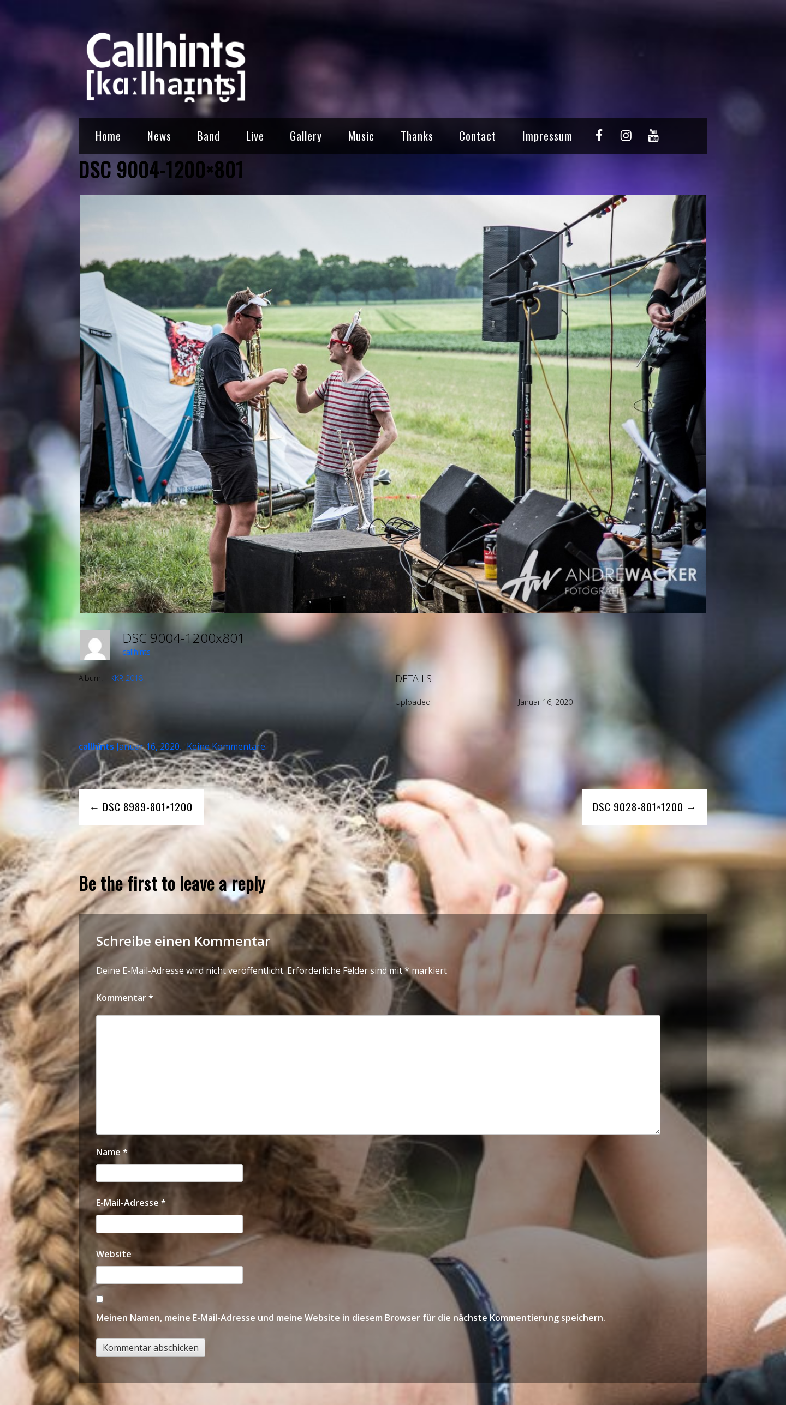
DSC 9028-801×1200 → (645, 807)
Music (361, 135)
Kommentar (124, 998)
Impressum (547, 135)
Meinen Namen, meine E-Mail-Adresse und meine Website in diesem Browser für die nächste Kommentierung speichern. (350, 1318)
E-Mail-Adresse (131, 1203)
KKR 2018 (126, 678)
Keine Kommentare (226, 746)
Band (208, 135)
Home (108, 135)
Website (114, 1254)
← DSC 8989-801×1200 (141, 807)
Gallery (306, 135)
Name (112, 1152)
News (159, 135)
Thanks (417, 135)
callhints (136, 652)
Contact (477, 135)
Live (255, 135)
